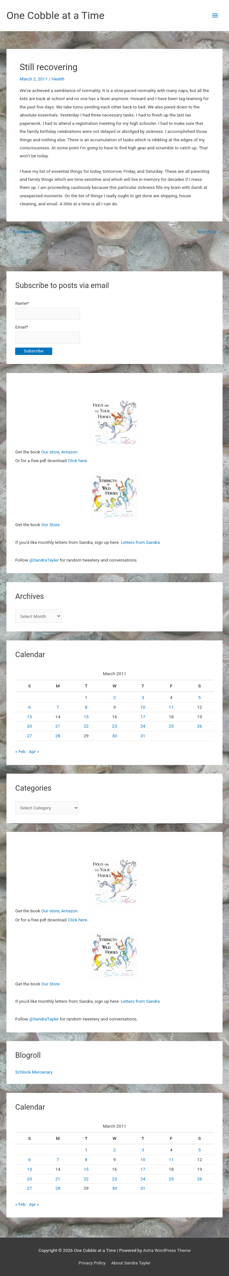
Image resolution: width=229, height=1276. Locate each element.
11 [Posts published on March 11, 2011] (171, 707)
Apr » (34, 751)
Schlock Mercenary (34, 1072)
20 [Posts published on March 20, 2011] (29, 726)
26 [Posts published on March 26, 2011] (199, 726)
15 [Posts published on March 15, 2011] (86, 716)
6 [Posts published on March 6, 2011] (29, 707)
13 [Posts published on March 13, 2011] (29, 716)
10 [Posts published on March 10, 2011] (142, 707)
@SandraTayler (44, 560)
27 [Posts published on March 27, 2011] (29, 735)
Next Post (209, 232)
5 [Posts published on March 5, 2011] (199, 697)
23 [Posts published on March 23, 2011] (114, 726)
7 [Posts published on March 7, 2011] (57, 707)
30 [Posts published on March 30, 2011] (114, 735)
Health (58, 78)
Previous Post (23, 232)
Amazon (69, 451)
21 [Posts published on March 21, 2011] (57, 726)
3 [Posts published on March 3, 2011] (143, 697)
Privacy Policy (91, 1262)
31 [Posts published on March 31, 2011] (142, 735)
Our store (50, 451)
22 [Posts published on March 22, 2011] (86, 726)
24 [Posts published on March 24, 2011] (142, 726)
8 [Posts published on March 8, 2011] (86, 707)
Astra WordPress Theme (167, 1250)
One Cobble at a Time (55, 15)
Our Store (50, 524)
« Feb (20, 751)
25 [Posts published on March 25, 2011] (171, 726)
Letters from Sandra (140, 542)
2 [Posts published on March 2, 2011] (114, 697)
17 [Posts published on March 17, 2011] (142, 716)
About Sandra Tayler (131, 1262)
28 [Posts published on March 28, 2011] (57, 735)
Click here (77, 460)
